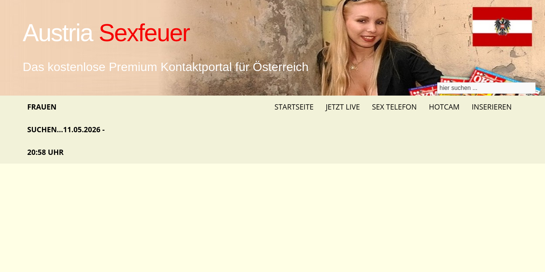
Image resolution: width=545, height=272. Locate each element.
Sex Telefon (394, 107)
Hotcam (444, 107)
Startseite (294, 107)
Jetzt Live (343, 107)
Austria (106, 32)
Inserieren (492, 107)
